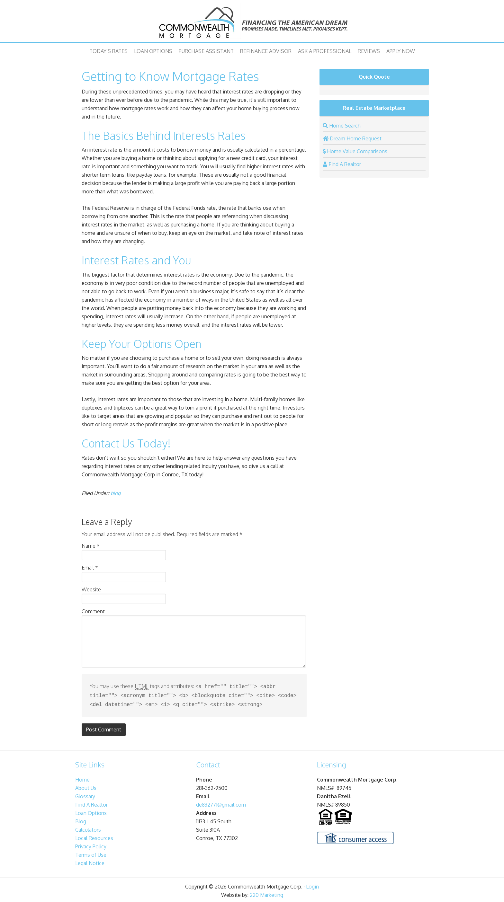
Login (312, 884)
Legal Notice (89, 861)
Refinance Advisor (266, 51)
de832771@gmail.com (221, 803)
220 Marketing (266, 893)
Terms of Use (90, 853)
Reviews (369, 51)
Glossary (85, 794)
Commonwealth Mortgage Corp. (252, 22)
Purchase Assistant (206, 51)
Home (82, 777)
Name (91, 546)
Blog (80, 819)
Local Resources (94, 836)
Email (90, 567)
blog (116, 493)
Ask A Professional (324, 51)
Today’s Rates (108, 51)
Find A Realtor (91, 803)
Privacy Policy (90, 844)
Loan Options (153, 51)
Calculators (88, 828)
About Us (85, 786)
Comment (93, 611)
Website (91, 589)
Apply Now (400, 51)
